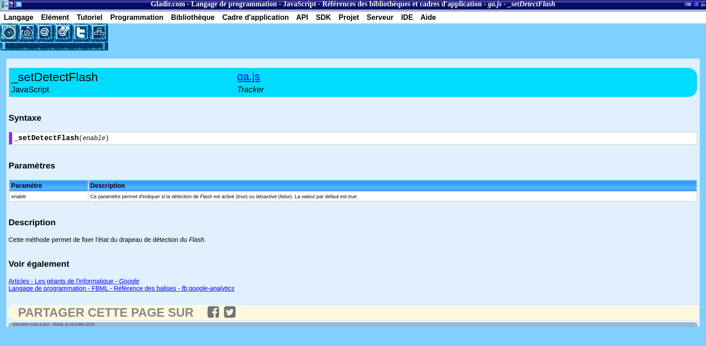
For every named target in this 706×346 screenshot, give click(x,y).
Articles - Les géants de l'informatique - (74, 283)
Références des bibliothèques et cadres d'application (402, 4)
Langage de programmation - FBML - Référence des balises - (121, 290)
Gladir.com (168, 4)
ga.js (248, 76)
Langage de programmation (234, 4)
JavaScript (300, 4)
